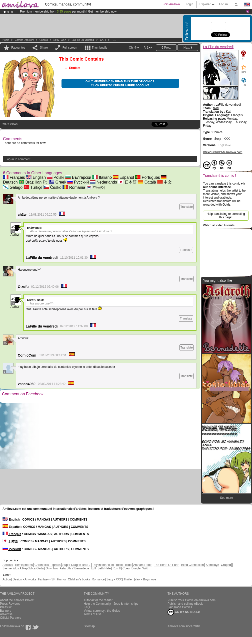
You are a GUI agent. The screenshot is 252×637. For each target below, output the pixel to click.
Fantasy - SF (46, 579)
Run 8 (116, 568)
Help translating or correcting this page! (225, 215)
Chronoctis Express (47, 565)
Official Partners (10, 617)
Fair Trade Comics (180, 607)
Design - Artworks (24, 579)
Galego (12, 187)
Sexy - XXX (60, 40)
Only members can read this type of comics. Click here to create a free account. (120, 83)
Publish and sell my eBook (185, 603)
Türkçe (33, 187)
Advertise (6, 614)
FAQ (87, 607)
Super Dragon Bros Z (76, 565)
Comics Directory (24, 40)
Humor (61, 579)
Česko (53, 187)
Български (78, 177)
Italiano (102, 177)
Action (6, 579)
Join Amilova (171, 4)
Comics (44, 40)
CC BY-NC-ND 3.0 (184, 612)
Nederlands (103, 182)
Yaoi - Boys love (145, 579)
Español (123, 177)
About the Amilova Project (17, 600)
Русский (78, 182)
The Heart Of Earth (166, 565)
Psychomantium (103, 565)
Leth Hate (104, 568)
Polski (55, 177)
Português (147, 177)
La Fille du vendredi (83, 40)
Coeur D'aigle (132, 568)
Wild (145, 568)
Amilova (7, 565)
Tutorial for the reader (98, 600)
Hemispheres (24, 565)
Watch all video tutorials (218, 225)
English (36, 177)
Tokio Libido (124, 565)
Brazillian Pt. (33, 182)
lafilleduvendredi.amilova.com (222, 152)
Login (189, 4)
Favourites (18, 47)
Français (14, 177)
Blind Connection (192, 565)
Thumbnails (99, 47)
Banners (5, 610)
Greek (57, 182)
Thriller (129, 579)
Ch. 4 (103, 40)
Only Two (52, 568)
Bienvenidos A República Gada (23, 568)
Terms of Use (93, 614)
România (73, 187)
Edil (93, 568)
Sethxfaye (212, 565)
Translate (186, 207)
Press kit (6, 607)
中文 (164, 182)
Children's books (79, 579)
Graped (226, 565)
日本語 (127, 182)
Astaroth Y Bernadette (74, 568)
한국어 (95, 187)
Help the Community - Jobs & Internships (111, 603)
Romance (98, 579)
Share (44, 47)
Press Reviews (10, 603)
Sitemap (89, 626)
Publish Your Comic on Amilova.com (192, 600)
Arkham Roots (142, 565)
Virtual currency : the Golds (102, 610)
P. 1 (114, 40)
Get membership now (102, 11)
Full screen (69, 47)
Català (147, 182)
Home (5, 40)
